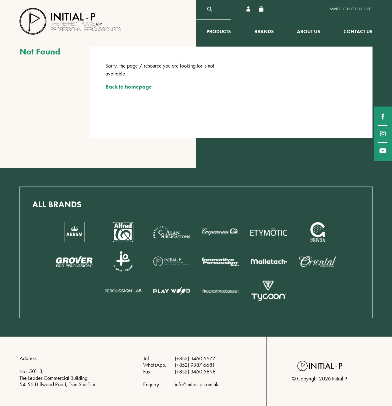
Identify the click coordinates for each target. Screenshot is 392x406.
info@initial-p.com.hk (196, 384)
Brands (264, 31)
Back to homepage (128, 86)
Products (219, 31)
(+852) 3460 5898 (195, 371)
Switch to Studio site (351, 9)
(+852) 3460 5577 (195, 358)
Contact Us (358, 31)
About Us (308, 31)
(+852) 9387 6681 (195, 364)
